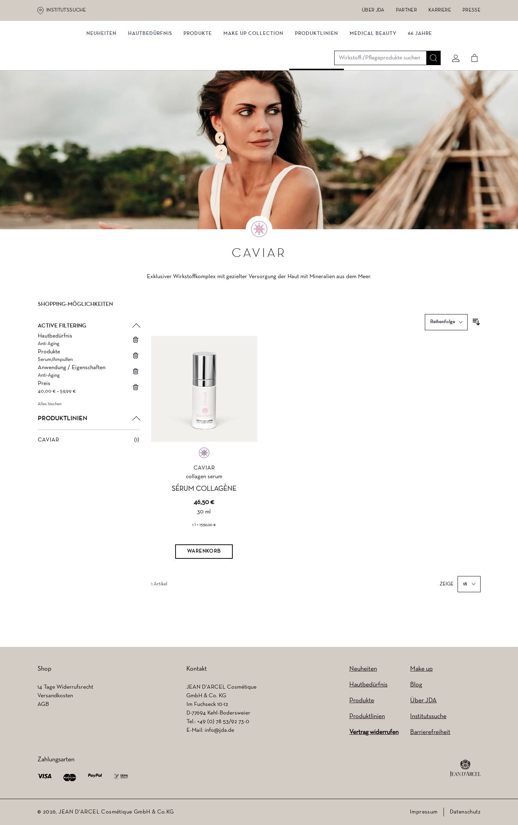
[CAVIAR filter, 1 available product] (88, 457)
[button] (88, 327)
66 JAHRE (420, 74)
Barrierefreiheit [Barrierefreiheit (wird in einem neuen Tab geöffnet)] (430, 732)
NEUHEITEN (101, 74)
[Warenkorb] (204, 569)
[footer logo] (465, 768)
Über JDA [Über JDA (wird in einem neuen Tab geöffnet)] (373, 10)
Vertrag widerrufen (374, 732)
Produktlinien (316, 74)
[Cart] (471, 46)
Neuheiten (363, 669)
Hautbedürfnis (150, 74)
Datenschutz (465, 812)
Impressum (424, 812)
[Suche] (430, 45)
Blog (416, 685)
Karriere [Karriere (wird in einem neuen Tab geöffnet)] (439, 10)
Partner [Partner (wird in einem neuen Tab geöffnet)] (406, 10)
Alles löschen (50, 421)
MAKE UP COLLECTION (253, 74)
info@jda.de (219, 730)
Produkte (197, 74)
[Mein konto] (452, 46)
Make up (421, 669)
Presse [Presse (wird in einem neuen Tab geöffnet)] (472, 10)
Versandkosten (55, 695)
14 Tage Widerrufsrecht (65, 687)
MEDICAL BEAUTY (373, 74)
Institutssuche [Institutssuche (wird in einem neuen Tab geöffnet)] (66, 10)
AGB (43, 704)
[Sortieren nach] (446, 339)
